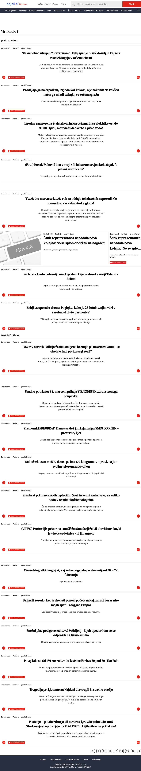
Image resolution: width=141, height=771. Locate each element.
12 (110, 751)
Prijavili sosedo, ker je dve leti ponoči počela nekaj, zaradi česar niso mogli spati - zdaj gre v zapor (71, 602)
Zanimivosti (88, 10)
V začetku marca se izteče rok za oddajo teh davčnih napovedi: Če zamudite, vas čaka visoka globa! (71, 201)
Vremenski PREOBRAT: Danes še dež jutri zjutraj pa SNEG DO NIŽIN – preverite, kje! (71, 430)
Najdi (131, 4)
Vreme (63, 4)
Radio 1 (16, 48)
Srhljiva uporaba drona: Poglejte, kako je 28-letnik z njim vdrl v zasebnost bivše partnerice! (71, 310)
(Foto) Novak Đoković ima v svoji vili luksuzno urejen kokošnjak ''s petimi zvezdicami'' (71, 167)
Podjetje (43, 759)
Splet (40, 4)
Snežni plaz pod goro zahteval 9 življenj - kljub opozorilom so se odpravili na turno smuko (71, 633)
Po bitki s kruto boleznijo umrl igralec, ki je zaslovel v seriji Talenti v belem (71, 276)
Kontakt (86, 759)
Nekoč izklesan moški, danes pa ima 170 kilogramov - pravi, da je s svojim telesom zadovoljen (71, 464)
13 (115, 751)
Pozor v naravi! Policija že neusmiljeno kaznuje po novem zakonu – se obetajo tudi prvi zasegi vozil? (71, 349)
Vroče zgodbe (10, 10)
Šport (70, 10)
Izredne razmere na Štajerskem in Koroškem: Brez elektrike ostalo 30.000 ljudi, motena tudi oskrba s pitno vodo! (71, 125)
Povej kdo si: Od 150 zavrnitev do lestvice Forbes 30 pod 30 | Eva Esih (71, 661)
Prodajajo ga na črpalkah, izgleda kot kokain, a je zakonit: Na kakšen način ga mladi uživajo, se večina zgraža (71, 92)
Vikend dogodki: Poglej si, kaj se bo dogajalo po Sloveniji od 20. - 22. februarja (71, 572)
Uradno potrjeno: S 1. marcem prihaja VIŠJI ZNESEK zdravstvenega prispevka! (71, 393)
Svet (49, 10)
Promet (55, 4)
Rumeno (99, 10)
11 (104, 751)
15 (127, 751)
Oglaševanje (96, 759)
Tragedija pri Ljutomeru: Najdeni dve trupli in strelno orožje (71, 690)
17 (139, 751)
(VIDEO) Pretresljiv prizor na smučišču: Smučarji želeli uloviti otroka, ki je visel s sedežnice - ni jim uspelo (71, 531)
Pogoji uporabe (55, 759)
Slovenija (23, 10)
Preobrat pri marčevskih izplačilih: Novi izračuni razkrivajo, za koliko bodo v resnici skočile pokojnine (71, 497)
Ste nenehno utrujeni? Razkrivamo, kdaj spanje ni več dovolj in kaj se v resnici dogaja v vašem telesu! (71, 55)
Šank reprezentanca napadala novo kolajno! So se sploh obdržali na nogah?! (74, 241)
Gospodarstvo (59, 10)
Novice (47, 4)
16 (133, 751)
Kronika (78, 10)
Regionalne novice (36, 10)
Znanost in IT (126, 10)
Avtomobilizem (112, 10)
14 (121, 751)
